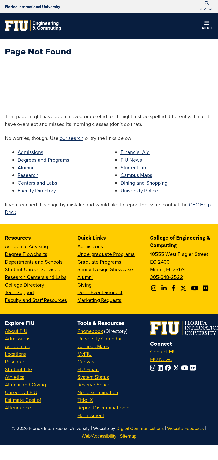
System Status (93, 377)
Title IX (85, 400)
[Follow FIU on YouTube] (185, 368)
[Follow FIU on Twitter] (177, 368)
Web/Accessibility (99, 436)
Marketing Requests (99, 300)
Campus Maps (136, 175)
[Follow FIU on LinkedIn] (161, 368)
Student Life (134, 167)
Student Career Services (32, 269)
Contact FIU (163, 351)
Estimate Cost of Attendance (23, 403)
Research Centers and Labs (35, 277)
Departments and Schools (34, 261)
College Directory (24, 284)
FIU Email (88, 369)
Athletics (14, 377)
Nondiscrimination (97, 392)
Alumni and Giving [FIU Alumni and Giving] (25, 384)
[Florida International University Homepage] (32, 6)
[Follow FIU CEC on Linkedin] (164, 288)
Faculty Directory (37, 190)
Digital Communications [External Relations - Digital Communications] (140, 428)
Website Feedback (185, 428)
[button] (206, 26)
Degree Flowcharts (26, 254)
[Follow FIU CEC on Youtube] (195, 288)
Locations (15, 354)
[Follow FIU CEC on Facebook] (174, 288)
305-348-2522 (166, 277)
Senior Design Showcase (105, 269)
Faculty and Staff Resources (36, 300)
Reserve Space (94, 384)
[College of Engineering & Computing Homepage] (33, 25)
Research (28, 175)
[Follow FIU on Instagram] (154, 368)
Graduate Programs (99, 261)
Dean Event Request (99, 292)
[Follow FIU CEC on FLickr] (206, 288)
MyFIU (84, 354)
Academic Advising (26, 246)
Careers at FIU (21, 392)
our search (71, 138)
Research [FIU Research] (15, 361)
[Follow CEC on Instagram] (154, 288)
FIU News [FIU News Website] (161, 359)
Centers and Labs (37, 182)
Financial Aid (135, 152)
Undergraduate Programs (106, 254)
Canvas (85, 361)
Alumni (25, 167)
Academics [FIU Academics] (17, 346)
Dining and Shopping (143, 182)
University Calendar (99, 338)
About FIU (16, 331)
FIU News (131, 159)
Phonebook (90, 331)
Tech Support (19, 292)
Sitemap (128, 436)
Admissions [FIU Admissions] (17, 338)
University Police (139, 190)
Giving (84, 284)
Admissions (30, 152)
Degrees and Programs (43, 159)
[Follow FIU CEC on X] (184, 288)
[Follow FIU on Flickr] (194, 368)
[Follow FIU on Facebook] (169, 368)
